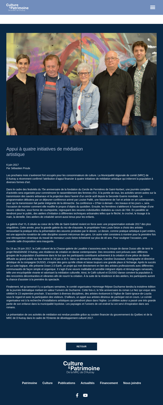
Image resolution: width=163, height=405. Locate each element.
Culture (47, 383)
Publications (66, 383)
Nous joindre (132, 383)
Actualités (87, 383)
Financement (109, 383)
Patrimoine (29, 383)
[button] (153, 7)
